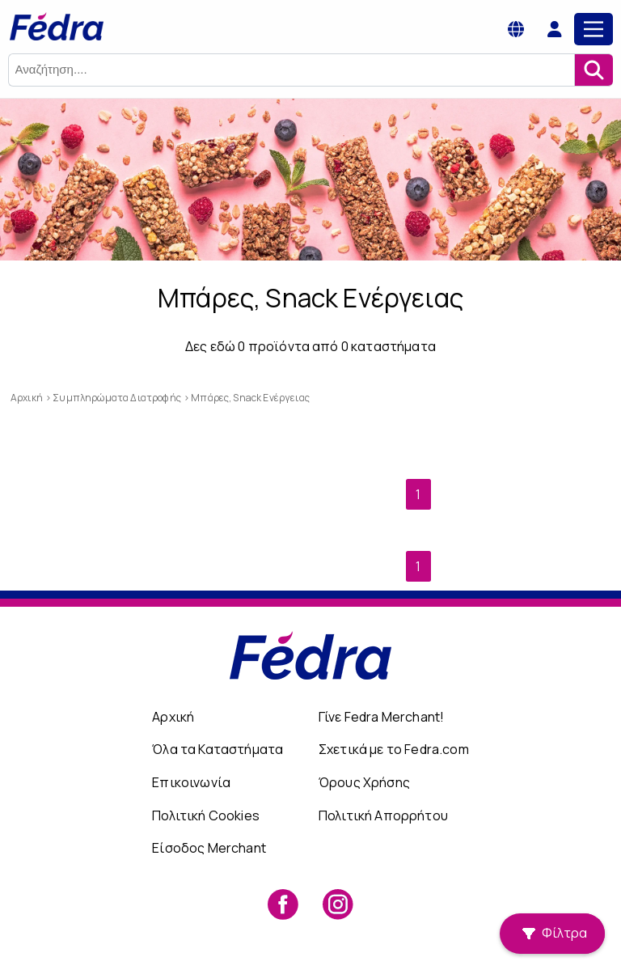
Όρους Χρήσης (364, 782)
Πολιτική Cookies (206, 815)
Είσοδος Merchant (209, 848)
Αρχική (173, 717)
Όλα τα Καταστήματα (217, 749)
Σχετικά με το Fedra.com (394, 749)
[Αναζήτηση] (593, 70)
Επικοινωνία (191, 782)
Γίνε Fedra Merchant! (381, 717)
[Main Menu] (593, 29)
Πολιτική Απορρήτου (383, 815)
